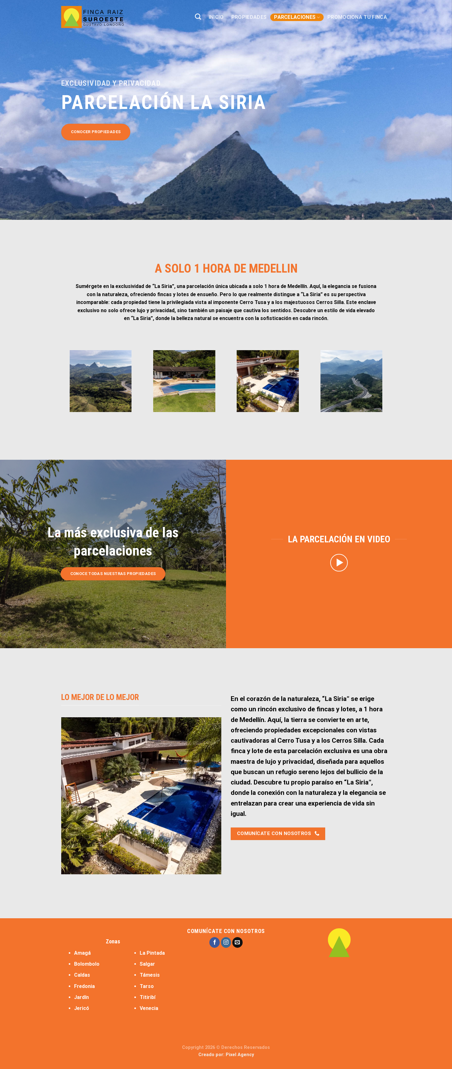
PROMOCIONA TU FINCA (357, 17)
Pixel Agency (240, 1054)
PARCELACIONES (297, 17)
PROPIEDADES (249, 17)
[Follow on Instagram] (226, 942)
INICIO (216, 17)
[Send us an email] (237, 942)
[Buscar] (198, 16)
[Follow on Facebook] (214, 942)
